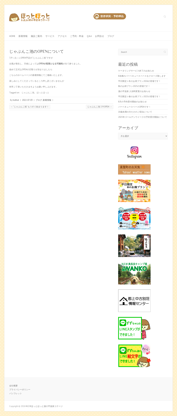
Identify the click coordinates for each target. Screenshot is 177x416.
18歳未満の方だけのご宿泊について (135, 111)
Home (12, 36)
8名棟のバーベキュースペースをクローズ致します (142, 76)
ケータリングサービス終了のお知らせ (136, 70)
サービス (49, 36)
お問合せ (99, 36)
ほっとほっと (43, 92)
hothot (16, 100)
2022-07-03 (27, 100)
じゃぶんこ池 (28, 92)
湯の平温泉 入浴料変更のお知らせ (134, 91)
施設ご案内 (36, 36)
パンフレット (15, 393)
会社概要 (13, 385)
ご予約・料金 (77, 36)
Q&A (89, 36)
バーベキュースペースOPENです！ (134, 106)
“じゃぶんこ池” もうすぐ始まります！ (30, 106)
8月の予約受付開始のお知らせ (132, 101)
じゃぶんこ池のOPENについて (36, 51)
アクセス (62, 36)
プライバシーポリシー (19, 389)
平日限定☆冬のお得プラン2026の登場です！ (139, 81)
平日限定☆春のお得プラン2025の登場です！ (139, 96)
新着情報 (23, 36)
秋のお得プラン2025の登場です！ (134, 86)
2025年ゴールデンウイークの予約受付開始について (142, 117)
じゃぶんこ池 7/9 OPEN (99, 106)
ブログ (110, 36)
